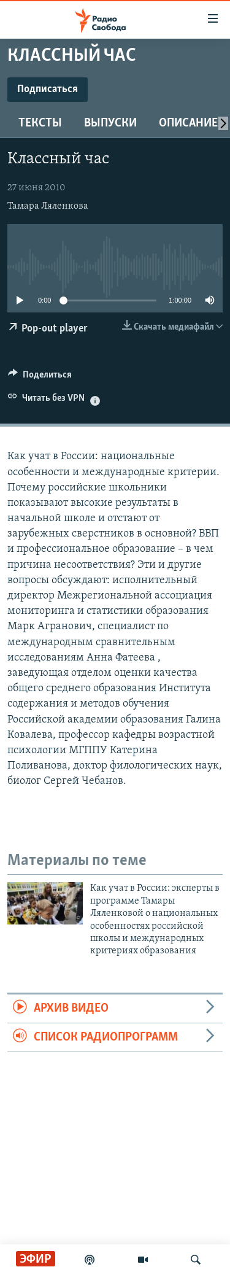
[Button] (40, 377)
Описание (188, 123)
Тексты (40, 123)
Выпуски (110, 123)
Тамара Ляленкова (47, 206)
